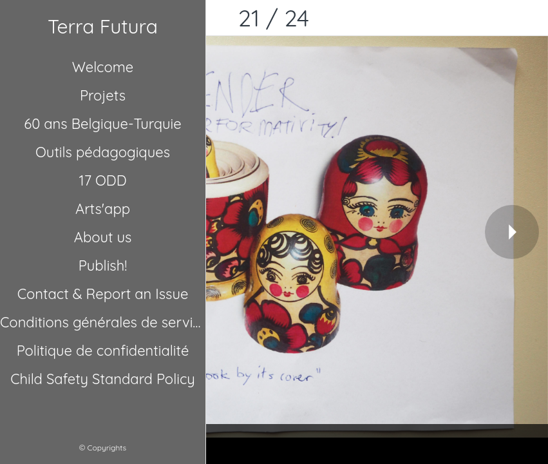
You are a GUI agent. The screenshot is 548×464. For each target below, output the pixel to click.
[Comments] (530, 18)
